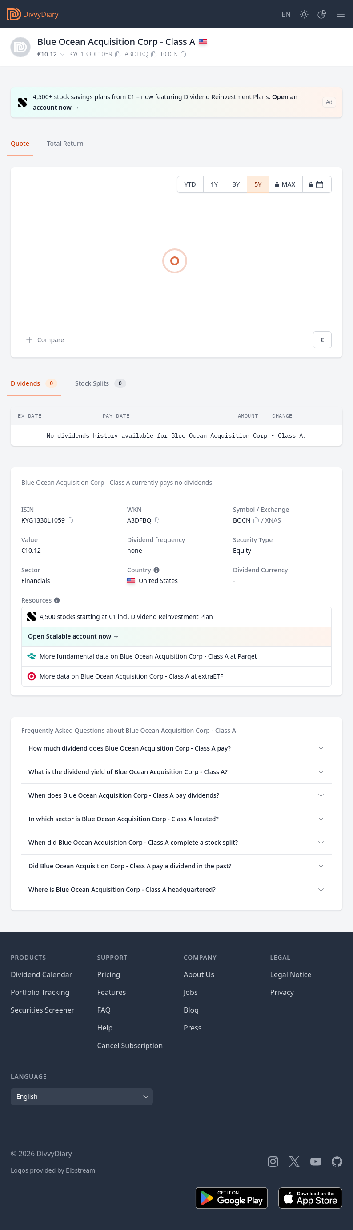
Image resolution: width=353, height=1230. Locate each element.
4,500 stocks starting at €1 (126, 616)
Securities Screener (42, 1010)
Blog (191, 1010)
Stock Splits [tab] (100, 383)
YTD (190, 184)
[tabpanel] (176, 262)
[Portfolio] (322, 14)
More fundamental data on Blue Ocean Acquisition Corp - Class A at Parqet (148, 656)
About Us (199, 974)
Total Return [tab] (65, 143)
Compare (44, 339)
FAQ (104, 1010)
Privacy (282, 992)
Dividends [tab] (34, 383)
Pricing (108, 974)
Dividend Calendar (41, 974)
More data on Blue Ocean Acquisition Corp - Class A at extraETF (131, 676)
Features (111, 992)
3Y (236, 184)
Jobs (191, 992)
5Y (257, 184)
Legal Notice (291, 974)
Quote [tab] (20, 143)
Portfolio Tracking (40, 992)
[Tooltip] (155, 570)
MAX (284, 184)
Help (105, 1028)
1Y (214, 184)
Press (192, 1028)
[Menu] (340, 14)
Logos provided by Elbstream (53, 1170)
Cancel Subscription (130, 1045)
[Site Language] (286, 14)
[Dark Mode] (304, 14)
